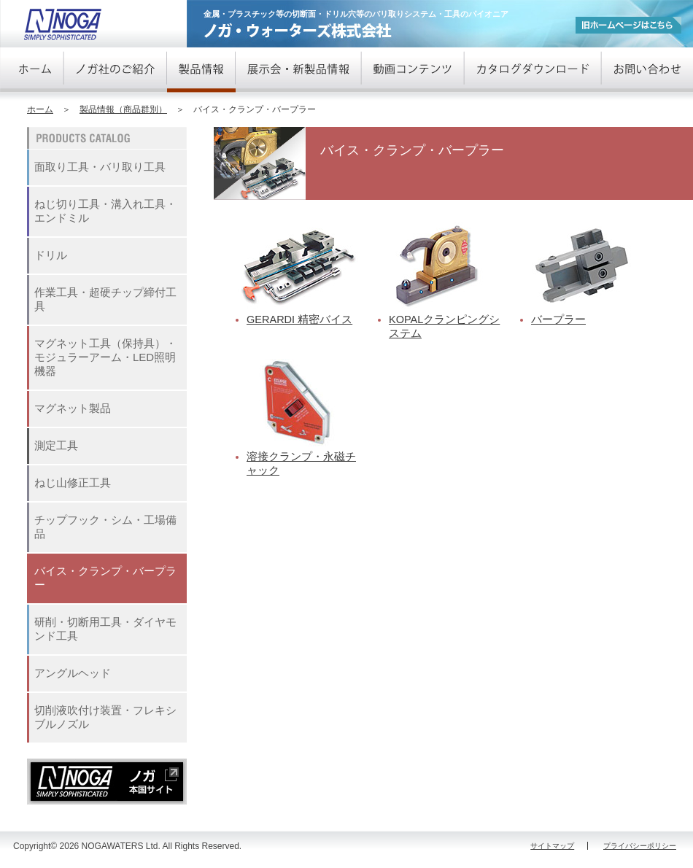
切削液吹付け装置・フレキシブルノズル (105, 717)
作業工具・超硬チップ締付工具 (105, 299)
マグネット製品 (72, 408)
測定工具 (56, 445)
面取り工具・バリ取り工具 (100, 166)
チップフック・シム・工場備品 (105, 527)
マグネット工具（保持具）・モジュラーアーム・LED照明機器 (105, 357)
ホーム (40, 109)
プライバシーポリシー (639, 846)
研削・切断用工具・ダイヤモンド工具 (105, 629)
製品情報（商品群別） (123, 109)
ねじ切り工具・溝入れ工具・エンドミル (105, 211)
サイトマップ (552, 846)
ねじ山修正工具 (72, 482)
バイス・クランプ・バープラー (105, 578)
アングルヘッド (72, 673)
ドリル (50, 255)
